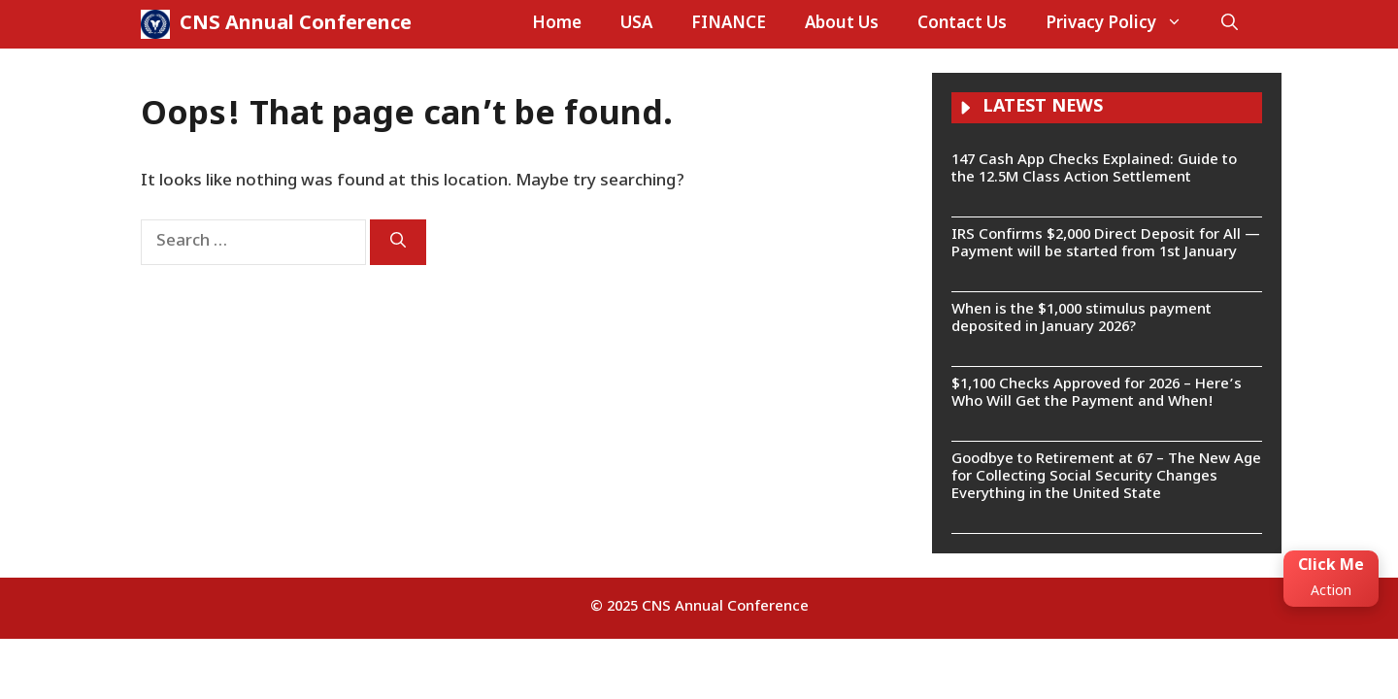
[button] (1229, 24)
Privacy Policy (1124, 24)
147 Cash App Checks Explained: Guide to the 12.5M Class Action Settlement (1094, 169)
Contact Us (962, 24)
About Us (842, 24)
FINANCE (728, 24)
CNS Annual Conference (296, 24)
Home (557, 24)
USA (636, 24)
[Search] (398, 242)
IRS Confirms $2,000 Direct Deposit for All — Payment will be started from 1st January (1105, 244)
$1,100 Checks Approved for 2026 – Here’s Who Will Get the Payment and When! (1096, 394)
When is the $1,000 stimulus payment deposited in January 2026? (1081, 319)
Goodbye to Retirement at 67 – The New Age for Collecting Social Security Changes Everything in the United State (1106, 477)
